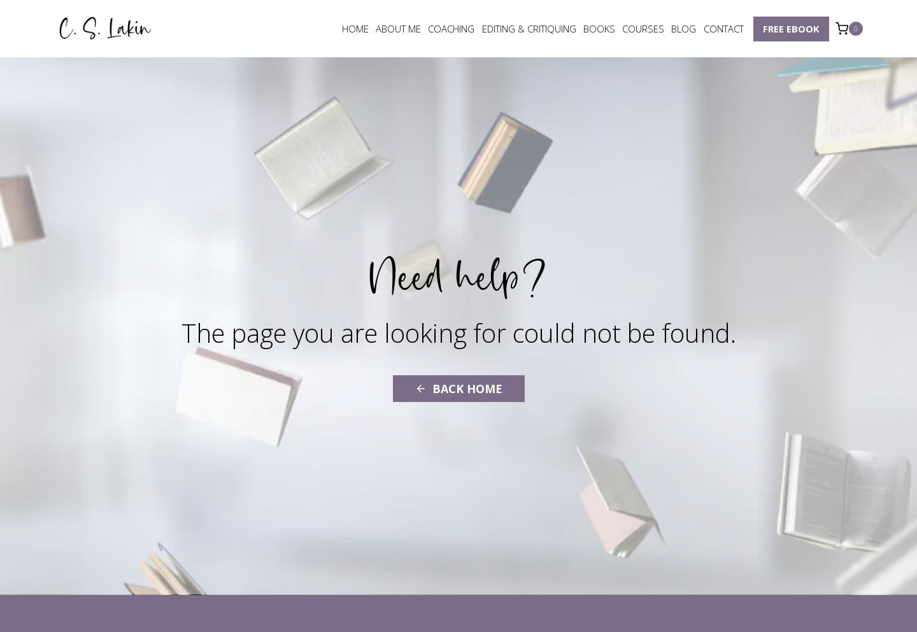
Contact (724, 28)
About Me (398, 28)
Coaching (451, 28)
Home (355, 28)
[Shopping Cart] (849, 29)
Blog (683, 28)
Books (599, 28)
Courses (643, 28)
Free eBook (791, 28)
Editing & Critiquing (529, 28)
